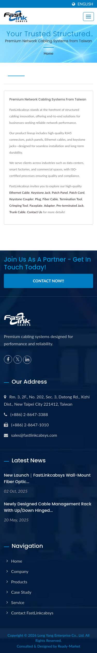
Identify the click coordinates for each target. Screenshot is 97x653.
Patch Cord (76, 193)
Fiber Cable (50, 199)
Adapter (49, 205)
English (85, 4)
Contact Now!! (48, 280)
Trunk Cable (17, 212)
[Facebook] (8, 359)
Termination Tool (70, 199)
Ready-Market (69, 646)
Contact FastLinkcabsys (32, 612)
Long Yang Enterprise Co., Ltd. (61, 635)
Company (19, 571)
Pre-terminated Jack (70, 205)
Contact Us (34, 212)
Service (17, 602)
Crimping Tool (18, 205)
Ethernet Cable (19, 193)
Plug (38, 199)
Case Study (21, 592)
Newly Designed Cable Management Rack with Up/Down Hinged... (47, 507)
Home (48, 53)
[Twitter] (17, 359)
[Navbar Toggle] (88, 16)
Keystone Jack (40, 193)
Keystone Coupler (21, 199)
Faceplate (35, 205)
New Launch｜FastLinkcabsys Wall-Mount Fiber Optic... (47, 478)
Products (19, 581)
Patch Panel (60, 193)
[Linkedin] (27, 360)
